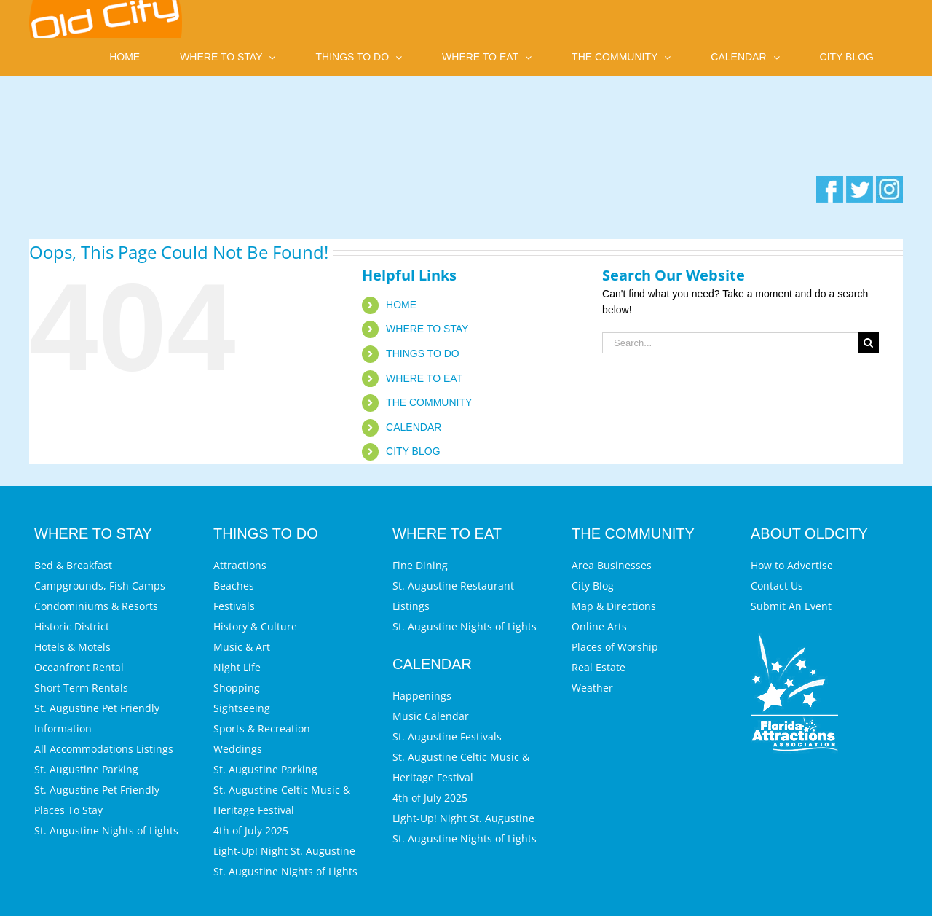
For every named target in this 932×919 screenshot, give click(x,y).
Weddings (237, 749)
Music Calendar (430, 716)
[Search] (868, 342)
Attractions (239, 565)
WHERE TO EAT (424, 378)
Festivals (234, 606)
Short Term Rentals (81, 688)
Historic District (71, 626)
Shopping (236, 688)
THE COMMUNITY (429, 402)
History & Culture (255, 626)
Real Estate (598, 667)
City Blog (593, 586)
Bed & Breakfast (73, 565)
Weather (592, 688)
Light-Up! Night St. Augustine (284, 851)
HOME (401, 304)
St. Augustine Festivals (447, 736)
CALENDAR (413, 427)
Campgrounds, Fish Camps (99, 586)
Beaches (233, 586)
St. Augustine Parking (86, 769)
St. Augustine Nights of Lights (106, 830)
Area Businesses (612, 565)
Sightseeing (241, 708)
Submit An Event (791, 606)
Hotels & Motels (72, 647)
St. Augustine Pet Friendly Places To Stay (96, 800)
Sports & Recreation (261, 728)
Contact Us (777, 586)
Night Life (237, 667)
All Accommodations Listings (103, 749)
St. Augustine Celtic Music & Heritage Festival (281, 800)
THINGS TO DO (422, 353)
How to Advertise (792, 565)
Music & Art (241, 647)
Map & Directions (614, 606)
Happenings (421, 696)
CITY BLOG (413, 451)
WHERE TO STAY (427, 329)
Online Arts (599, 626)
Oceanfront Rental (79, 667)
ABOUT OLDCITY (809, 533)
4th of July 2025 (250, 830)
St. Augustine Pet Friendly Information (96, 718)
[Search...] (730, 342)
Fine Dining (420, 565)
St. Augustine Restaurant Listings (453, 596)
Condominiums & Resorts (96, 606)
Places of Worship (615, 647)
